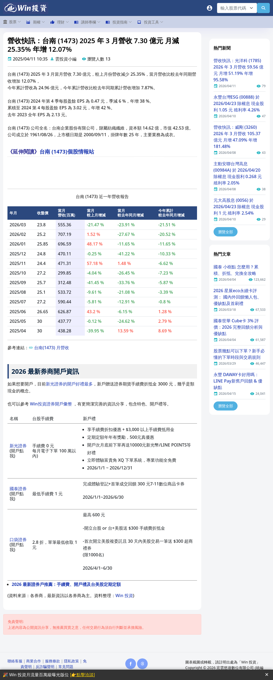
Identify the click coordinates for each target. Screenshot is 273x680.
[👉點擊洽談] (82, 675)
